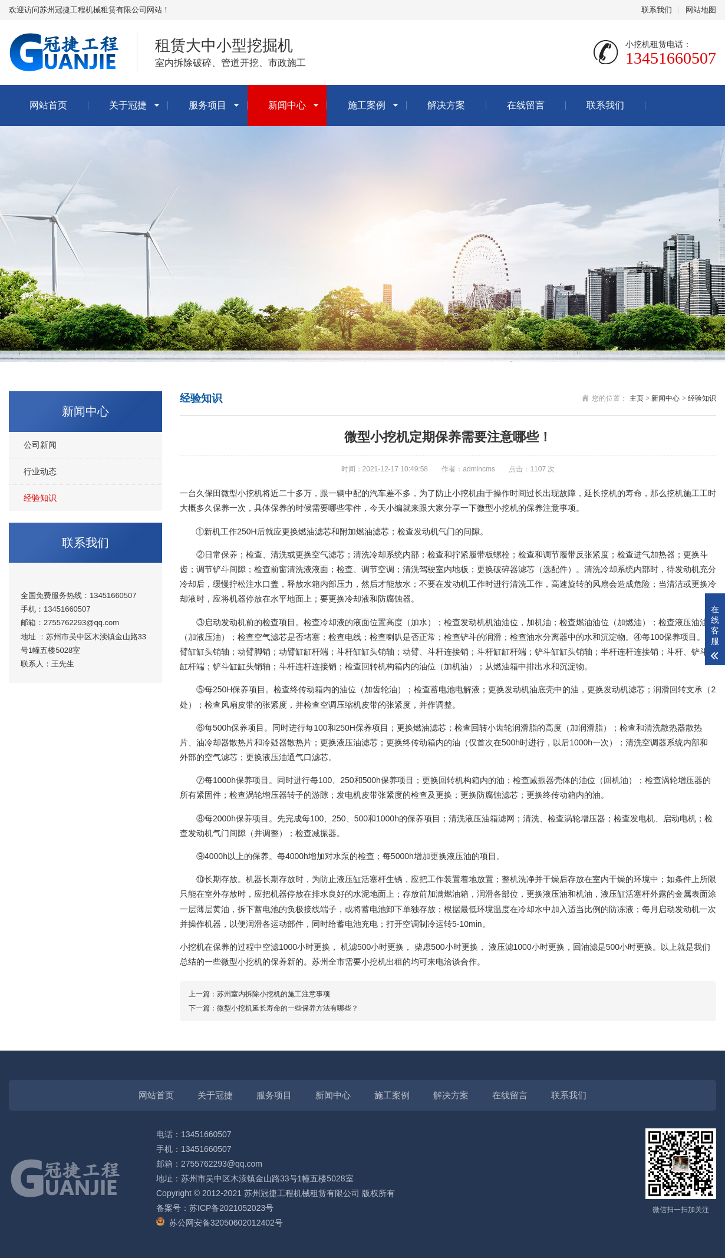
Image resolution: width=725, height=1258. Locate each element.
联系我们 (656, 9)
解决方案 (446, 105)
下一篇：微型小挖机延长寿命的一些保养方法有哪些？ (273, 1008)
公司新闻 (40, 445)
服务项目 (207, 105)
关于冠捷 (128, 105)
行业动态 (40, 471)
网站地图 (701, 9)
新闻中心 (287, 105)
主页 (637, 398)
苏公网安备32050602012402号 (226, 1222)
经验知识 (40, 498)
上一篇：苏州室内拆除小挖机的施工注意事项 (259, 994)
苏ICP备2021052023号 (231, 1208)
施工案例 (366, 105)
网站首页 (48, 105)
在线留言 (526, 105)
